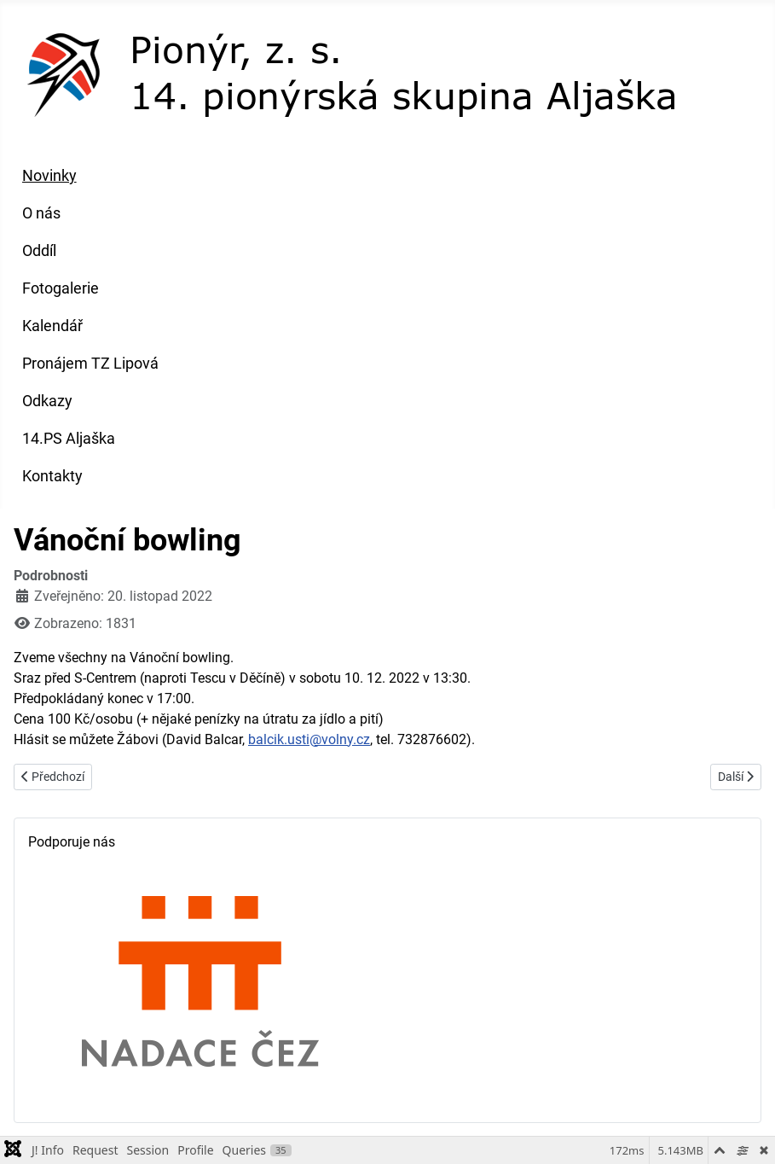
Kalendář (52, 326)
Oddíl (39, 250)
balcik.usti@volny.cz (309, 739)
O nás (41, 213)
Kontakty (52, 476)
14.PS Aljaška (68, 438)
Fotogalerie (60, 288)
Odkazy (47, 401)
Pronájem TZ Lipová (90, 363)
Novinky (49, 175)
